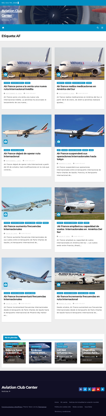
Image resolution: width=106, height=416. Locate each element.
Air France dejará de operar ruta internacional (22, 155)
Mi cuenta (64, 402)
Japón (91, 150)
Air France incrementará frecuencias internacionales (25, 298)
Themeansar (42, 407)
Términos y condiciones (63, 411)
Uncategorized (36, 346)
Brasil (80, 222)
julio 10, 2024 (11, 303)
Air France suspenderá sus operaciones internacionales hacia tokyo (76, 156)
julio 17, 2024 (64, 236)
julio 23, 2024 (12, 233)
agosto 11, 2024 (65, 163)
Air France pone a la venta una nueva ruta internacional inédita (25, 88)
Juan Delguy (30, 93)
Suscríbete (88, 407)
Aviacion (6, 82)
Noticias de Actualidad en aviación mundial (84, 402)
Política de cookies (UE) (63, 407)
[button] (98, 28)
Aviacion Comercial (17, 82)
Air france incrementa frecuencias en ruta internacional (78, 298)
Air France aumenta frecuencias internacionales (22, 228)
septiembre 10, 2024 (14, 93)
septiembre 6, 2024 (67, 93)
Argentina (60, 82)
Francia (45, 222)
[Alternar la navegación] (102, 28)
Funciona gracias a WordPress (12, 407)
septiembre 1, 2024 (13, 160)
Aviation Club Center (19, 387)
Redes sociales (78, 407)
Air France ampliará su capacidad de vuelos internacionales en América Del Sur (79, 229)
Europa (27, 82)
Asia (58, 150)
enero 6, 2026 (12, 356)
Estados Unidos (30, 222)
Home (57, 402)
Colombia (9, 346)
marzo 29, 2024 (65, 303)
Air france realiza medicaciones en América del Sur (76, 88)
